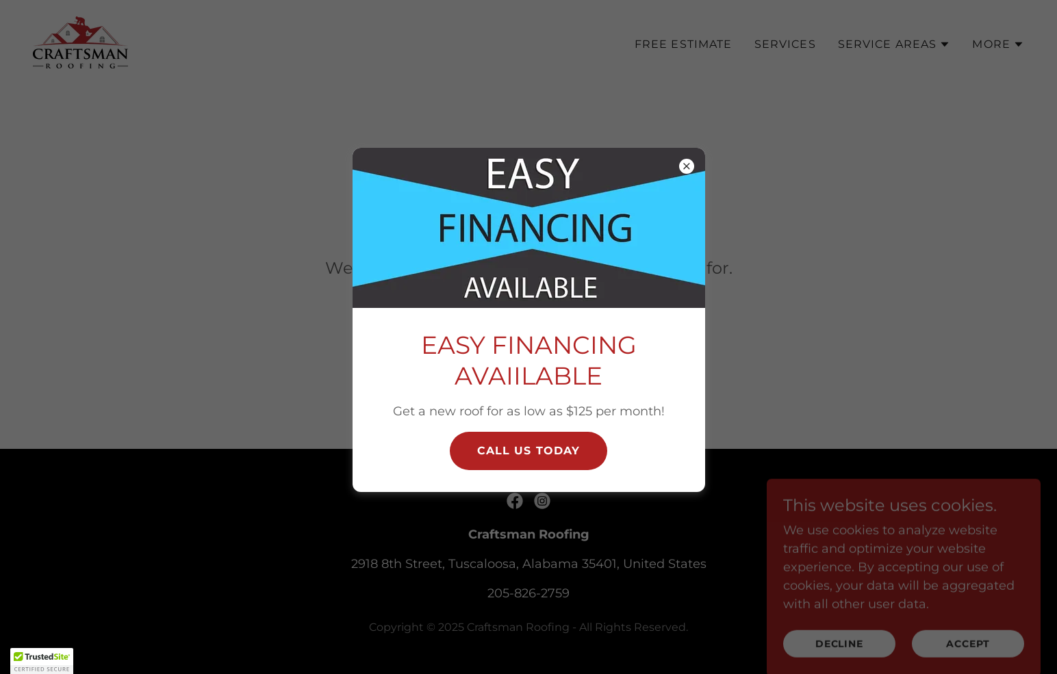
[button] (41, 661)
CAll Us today (529, 450)
